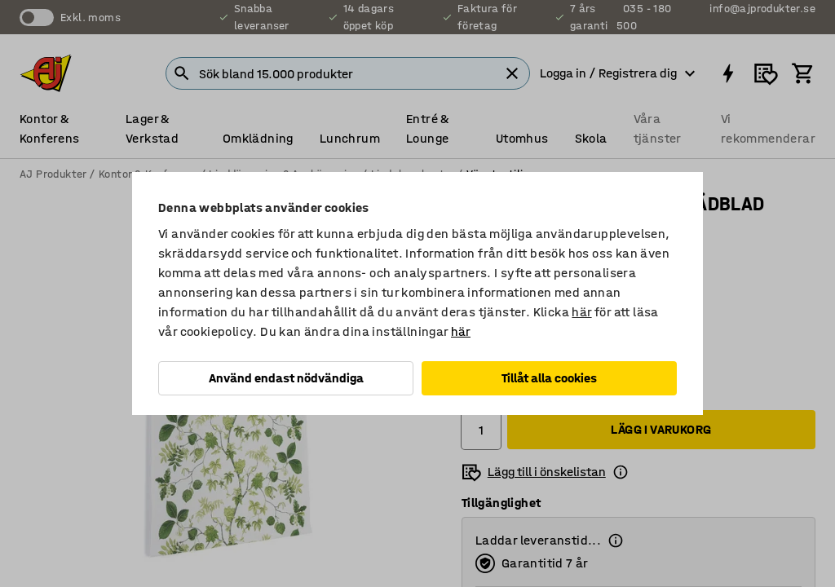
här (581, 312)
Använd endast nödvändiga (286, 378)
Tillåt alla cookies (549, 378)
